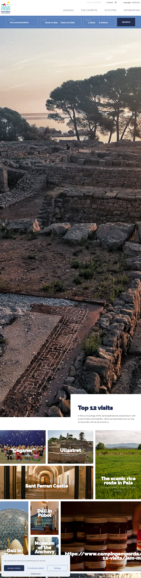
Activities (110, 10)
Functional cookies (36, 568)
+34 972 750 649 (94, 2)
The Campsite (89, 10)
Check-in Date (51, 22)
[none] (136, 2)
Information (132, 10)
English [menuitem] (136, 2)
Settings (57, 568)
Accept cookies (14, 568)
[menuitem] (136, 2)
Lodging (68, 10)
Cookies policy (36, 573)
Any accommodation (19, 22)
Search (126, 22)
